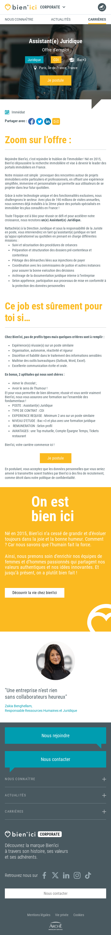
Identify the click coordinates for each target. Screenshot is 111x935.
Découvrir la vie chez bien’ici (34, 592)
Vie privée (61, 915)
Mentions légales (38, 915)
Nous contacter (101, 7)
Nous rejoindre (55, 735)
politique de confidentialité (57, 478)
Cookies (78, 915)
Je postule (55, 80)
